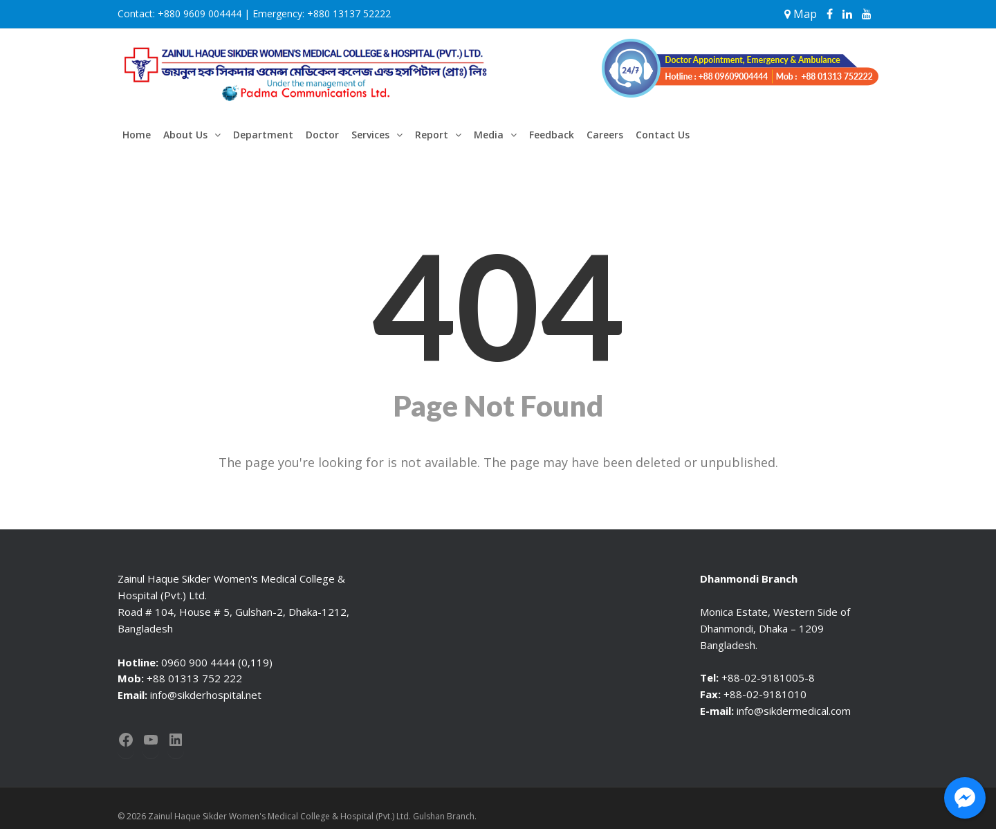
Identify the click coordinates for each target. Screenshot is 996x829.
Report (431, 134)
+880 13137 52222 (349, 13)
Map (800, 14)
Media (489, 134)
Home (136, 134)
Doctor (322, 134)
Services (370, 134)
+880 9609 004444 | (204, 13)
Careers (605, 134)
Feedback (551, 134)
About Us (185, 134)
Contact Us (663, 134)
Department (263, 134)
